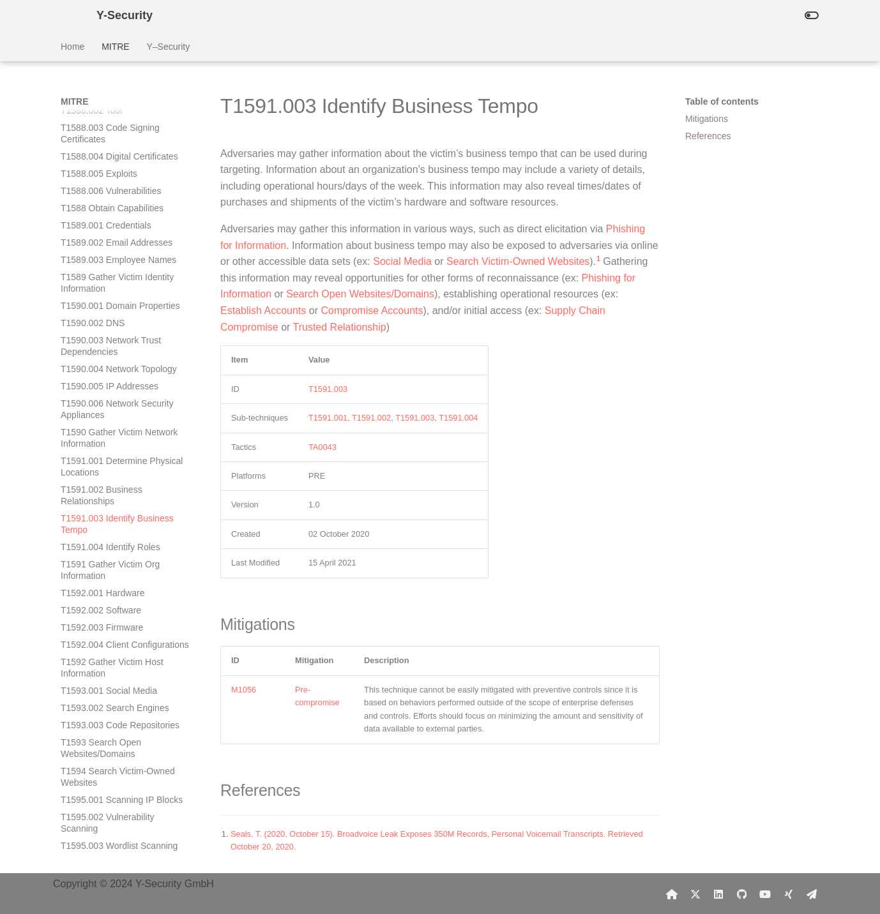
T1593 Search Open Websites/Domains (101, 505)
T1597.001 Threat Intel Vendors (123, 752)
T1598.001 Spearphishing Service (112, 821)
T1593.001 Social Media (109, 448)
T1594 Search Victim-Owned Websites (118, 534)
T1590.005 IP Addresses (109, 144)
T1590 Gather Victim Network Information (119, 195)
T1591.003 (327, 389)
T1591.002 (371, 418)
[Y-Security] (68, 15)
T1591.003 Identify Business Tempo (117, 281)
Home (72, 46)
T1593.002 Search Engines (115, 465)
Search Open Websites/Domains (360, 293)
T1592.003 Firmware (102, 385)
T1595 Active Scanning (106, 620)
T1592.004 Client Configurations (125, 402)
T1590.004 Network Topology (119, 126)
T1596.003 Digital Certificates (119, 672)
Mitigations (706, 119)
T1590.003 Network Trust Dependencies (111, 103)
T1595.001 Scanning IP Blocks (122, 557)
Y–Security (168, 46)
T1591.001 (327, 418)
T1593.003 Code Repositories (120, 482)
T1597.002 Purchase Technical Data (122, 775)
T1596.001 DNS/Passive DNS (120, 638)
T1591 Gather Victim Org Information (110, 327)
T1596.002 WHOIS (98, 655)
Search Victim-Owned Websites (517, 261)
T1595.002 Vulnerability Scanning (108, 580)
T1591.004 (458, 418)
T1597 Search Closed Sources (122, 798)
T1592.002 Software (101, 368)
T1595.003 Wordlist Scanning (119, 603)
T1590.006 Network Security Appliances (117, 166)
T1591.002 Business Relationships (101, 253)
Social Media (402, 261)
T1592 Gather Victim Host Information (112, 425)
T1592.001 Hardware (103, 350)
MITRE (116, 46)
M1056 (243, 689)
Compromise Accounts (372, 310)
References (708, 136)
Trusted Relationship (339, 327)
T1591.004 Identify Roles (110, 304)
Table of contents (722, 101)
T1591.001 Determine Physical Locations (122, 224)
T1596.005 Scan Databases (116, 706)
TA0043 (322, 447)
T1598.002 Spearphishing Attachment (112, 850)
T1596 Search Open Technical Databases (121, 729)
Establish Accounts (263, 310)
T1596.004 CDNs (95, 689)
